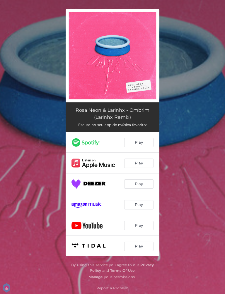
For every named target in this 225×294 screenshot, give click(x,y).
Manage (95, 277)
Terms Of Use (122, 270)
